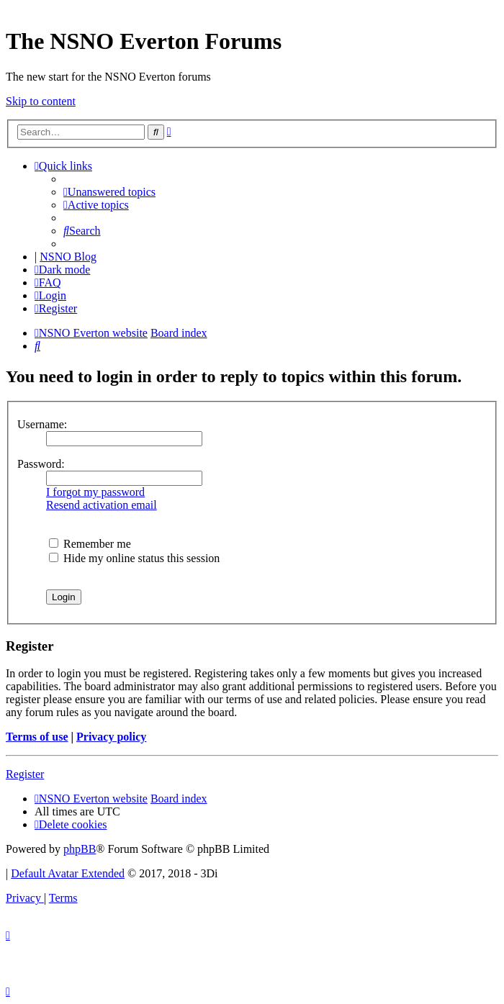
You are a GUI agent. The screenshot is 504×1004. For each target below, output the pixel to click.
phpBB (79, 849)
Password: (41, 464)
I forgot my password (95, 492)
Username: (42, 424)
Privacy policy (111, 737)
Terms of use (37, 737)
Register (25, 774)
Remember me (90, 544)
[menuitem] (109, 192)
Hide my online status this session (134, 558)
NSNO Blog (68, 256)
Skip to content (41, 101)
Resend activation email (101, 505)
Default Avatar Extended (68, 873)
